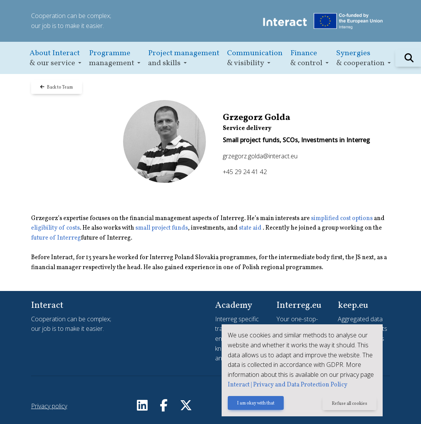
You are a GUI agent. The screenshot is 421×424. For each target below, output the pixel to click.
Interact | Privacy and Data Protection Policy (287, 385)
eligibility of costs (55, 228)
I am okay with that (256, 404)
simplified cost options (342, 218)
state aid (251, 228)
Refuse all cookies (349, 404)
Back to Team (56, 87)
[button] (55, 58)
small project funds (161, 228)
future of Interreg (56, 238)
